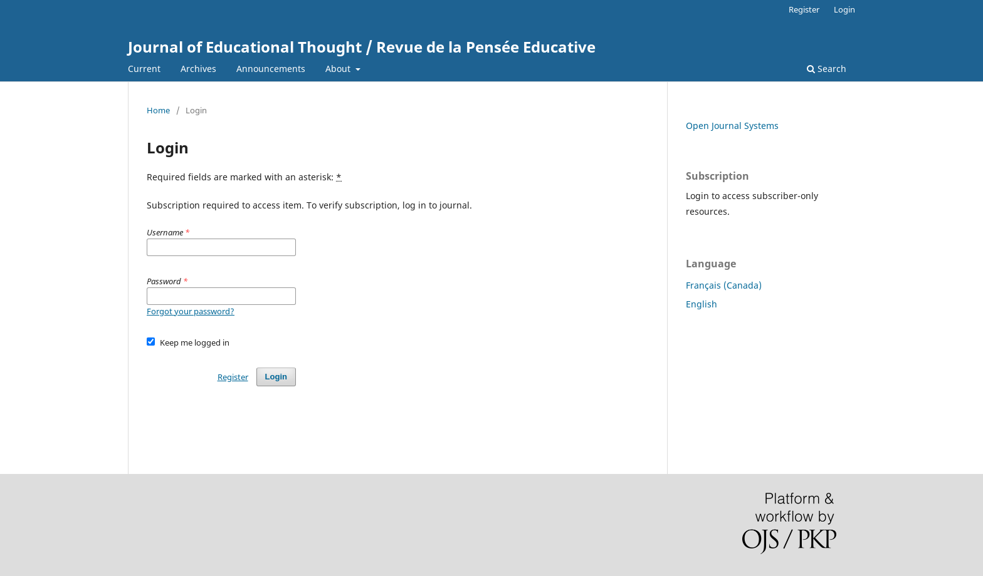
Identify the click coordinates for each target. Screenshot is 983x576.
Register (804, 9)
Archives (198, 69)
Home (158, 110)
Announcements (270, 69)
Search (826, 69)
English (701, 304)
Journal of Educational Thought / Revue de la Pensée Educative (362, 46)
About (339, 69)
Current (144, 69)
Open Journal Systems (732, 125)
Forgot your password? (190, 311)
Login (844, 9)
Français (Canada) (724, 285)
